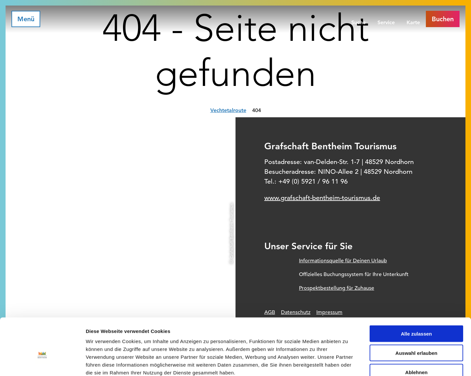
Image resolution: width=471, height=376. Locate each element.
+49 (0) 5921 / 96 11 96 (313, 181)
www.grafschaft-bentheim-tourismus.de (322, 198)
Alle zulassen (416, 296)
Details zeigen (347, 363)
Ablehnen (416, 334)
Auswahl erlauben (416, 315)
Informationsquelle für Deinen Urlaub (343, 260)
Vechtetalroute (228, 110)
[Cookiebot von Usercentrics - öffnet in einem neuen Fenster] (42, 363)
